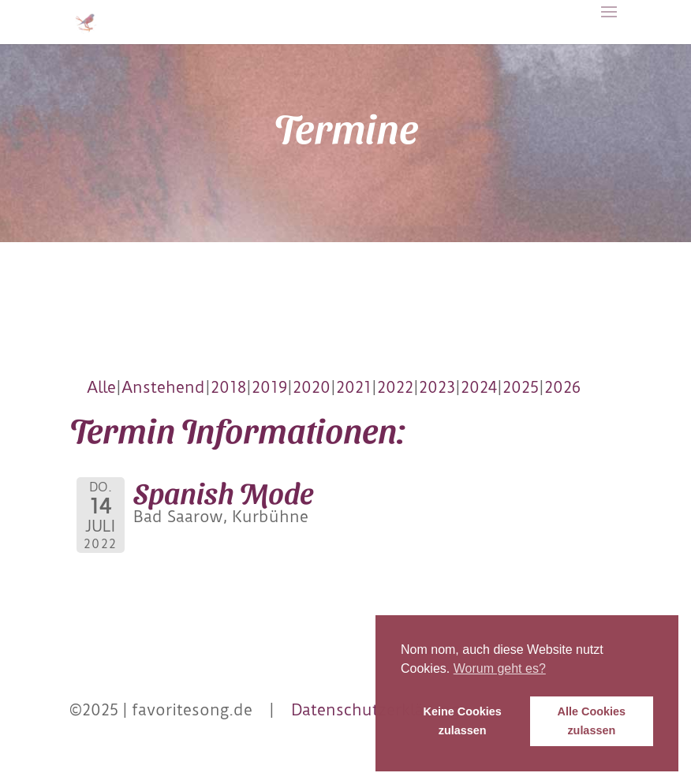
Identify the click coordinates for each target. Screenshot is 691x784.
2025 (520, 387)
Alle (101, 387)
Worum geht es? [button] (500, 668)
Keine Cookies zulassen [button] (463, 721)
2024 (479, 387)
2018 (228, 387)
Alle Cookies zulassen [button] (592, 721)
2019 (269, 387)
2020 (312, 387)
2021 (354, 387)
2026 (562, 387)
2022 (395, 387)
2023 (437, 387)
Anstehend (163, 387)
